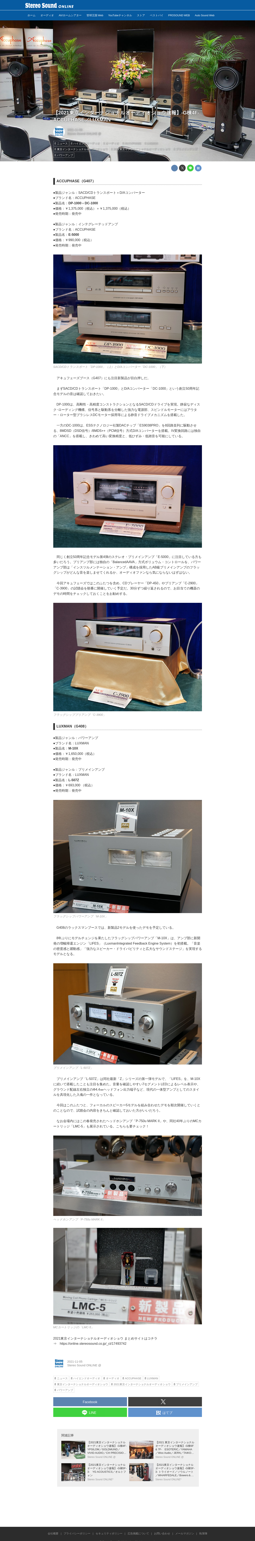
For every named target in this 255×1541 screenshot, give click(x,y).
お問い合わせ (162, 1533)
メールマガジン (184, 1533)
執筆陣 (203, 1533)
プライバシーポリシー (77, 1533)
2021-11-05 (75, 129)
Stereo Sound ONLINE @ (84, 133)
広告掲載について (138, 1533)
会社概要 (53, 1533)
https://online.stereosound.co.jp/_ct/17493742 (93, 1343)
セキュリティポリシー (109, 1533)
